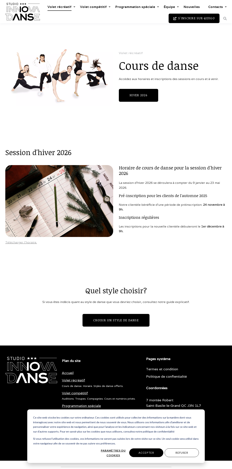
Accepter (146, 452)
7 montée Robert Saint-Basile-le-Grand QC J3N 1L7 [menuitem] (173, 403)
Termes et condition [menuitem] (162, 369)
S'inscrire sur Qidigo (194, 18)
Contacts (215, 7)
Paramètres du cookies (113, 453)
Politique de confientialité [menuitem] (166, 376)
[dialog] (116, 436)
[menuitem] (68, 373)
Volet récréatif (59, 7)
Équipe (169, 7)
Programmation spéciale (135, 7)
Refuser (181, 452)
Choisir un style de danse (116, 320)
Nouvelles (192, 7)
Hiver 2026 (138, 95)
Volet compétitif (93, 7)
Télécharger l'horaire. (21, 242)
